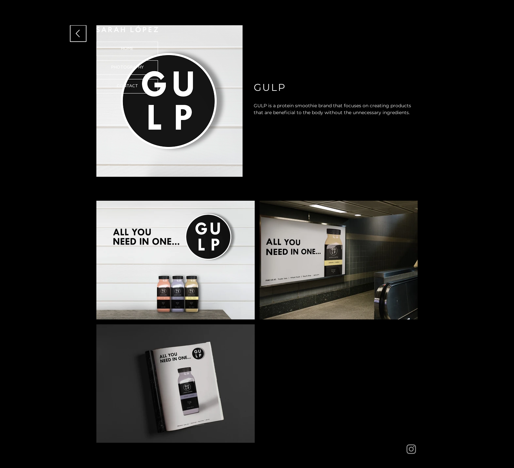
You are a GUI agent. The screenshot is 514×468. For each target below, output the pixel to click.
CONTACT (127, 86)
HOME (127, 49)
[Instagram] (411, 449)
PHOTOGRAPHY (127, 67)
